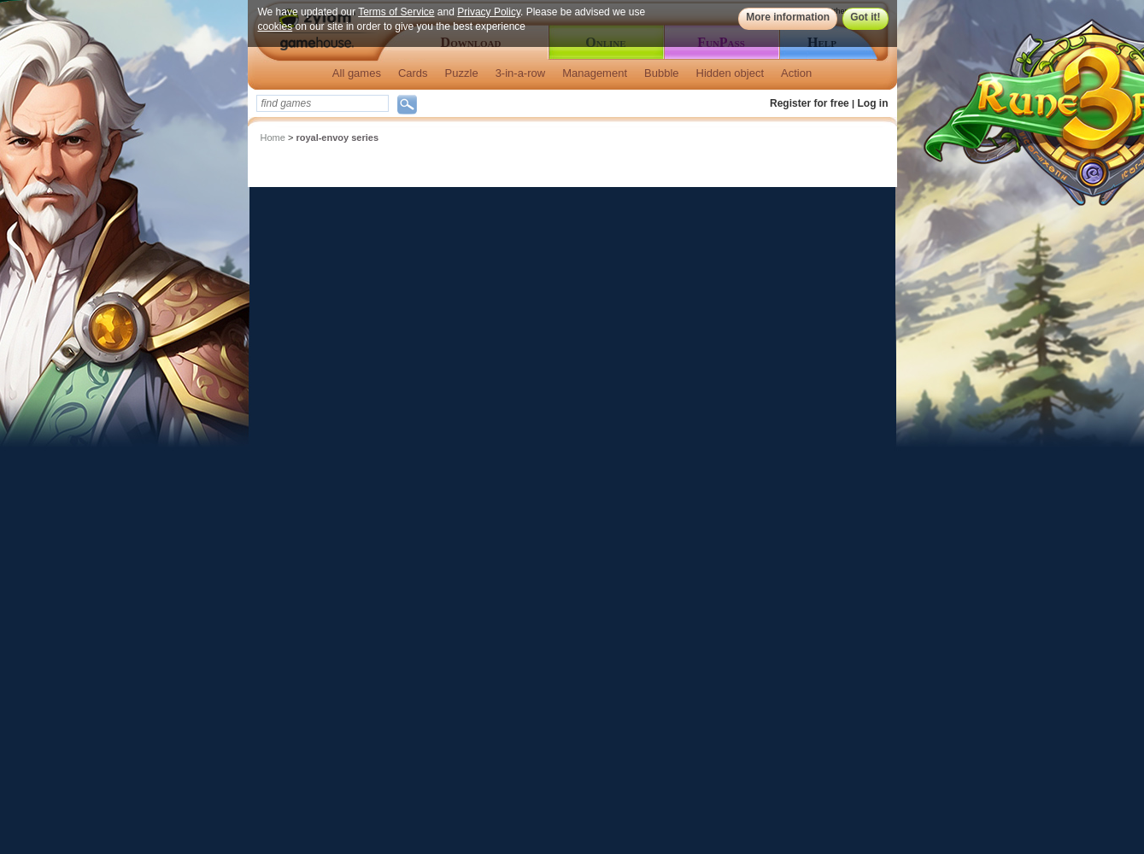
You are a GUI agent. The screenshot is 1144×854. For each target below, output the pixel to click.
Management (594, 73)
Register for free (809, 103)
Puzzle (461, 73)
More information (788, 17)
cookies (275, 26)
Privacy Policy (488, 12)
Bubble (661, 73)
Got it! (865, 17)
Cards (413, 73)
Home (273, 137)
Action (796, 73)
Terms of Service (396, 12)
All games (356, 73)
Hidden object (730, 73)
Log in (873, 103)
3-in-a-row (521, 73)
